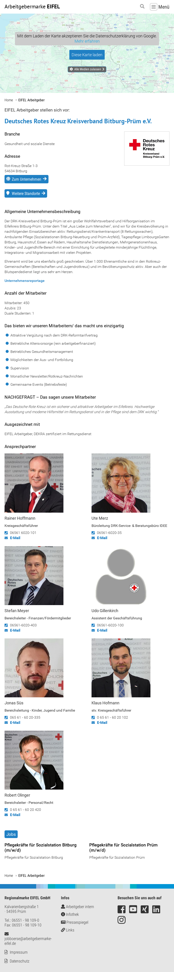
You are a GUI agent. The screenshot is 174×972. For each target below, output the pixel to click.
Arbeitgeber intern (77, 906)
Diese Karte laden (87, 54)
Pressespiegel (74, 922)
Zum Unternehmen (26, 179)
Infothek (70, 914)
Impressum (19, 952)
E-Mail (15, 538)
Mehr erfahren (87, 41)
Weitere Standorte (26, 193)
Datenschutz (19, 961)
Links (67, 930)
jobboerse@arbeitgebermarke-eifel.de (28, 939)
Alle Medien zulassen (87, 69)
